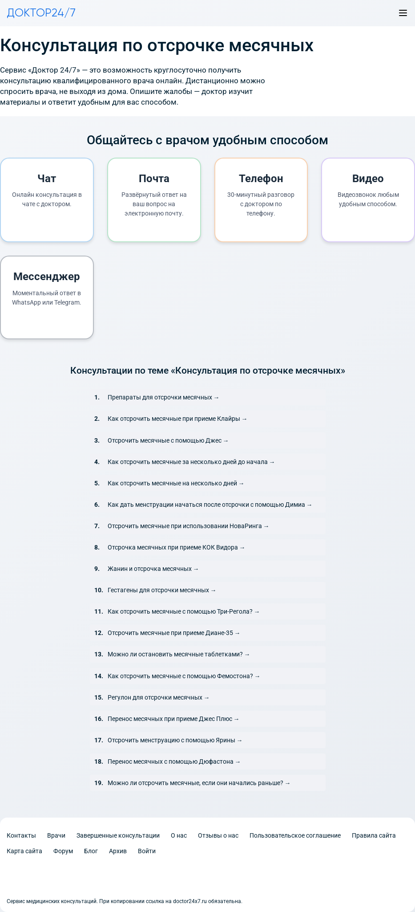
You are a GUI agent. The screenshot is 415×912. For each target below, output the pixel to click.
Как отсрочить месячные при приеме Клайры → (178, 418)
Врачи (56, 835)
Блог (91, 851)
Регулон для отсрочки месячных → (159, 697)
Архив (118, 851)
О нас (179, 835)
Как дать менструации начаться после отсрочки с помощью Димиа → (210, 504)
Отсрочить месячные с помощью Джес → (168, 440)
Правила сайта (374, 835)
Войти (147, 851)
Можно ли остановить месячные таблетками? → (179, 654)
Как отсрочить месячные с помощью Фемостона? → (184, 676)
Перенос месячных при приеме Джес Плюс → (174, 718)
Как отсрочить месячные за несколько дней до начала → (191, 461)
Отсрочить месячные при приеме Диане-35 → (174, 632)
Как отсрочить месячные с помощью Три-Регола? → (184, 611)
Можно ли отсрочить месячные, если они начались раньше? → (199, 782)
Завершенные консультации (118, 835)
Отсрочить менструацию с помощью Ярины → (175, 740)
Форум (63, 851)
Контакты (21, 835)
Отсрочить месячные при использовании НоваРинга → (189, 525)
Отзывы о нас (218, 835)
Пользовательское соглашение (295, 835)
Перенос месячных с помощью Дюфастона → (174, 761)
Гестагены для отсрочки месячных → (162, 590)
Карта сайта (24, 851)
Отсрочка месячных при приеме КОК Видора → (177, 547)
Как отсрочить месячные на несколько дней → (176, 483)
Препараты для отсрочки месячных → (164, 397)
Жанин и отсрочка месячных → (153, 568)
